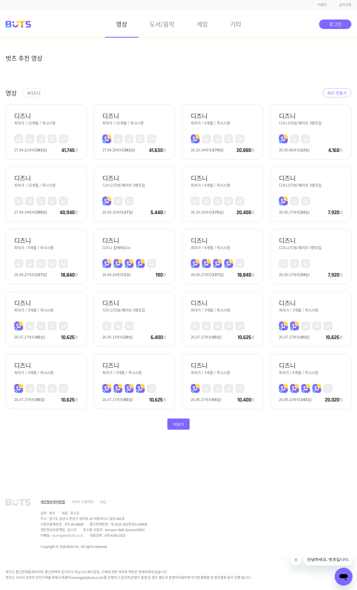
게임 (202, 23)
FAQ (103, 501)
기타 (235, 23)
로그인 (335, 24)
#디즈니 (33, 93)
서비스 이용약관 (82, 501)
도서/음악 (161, 23)
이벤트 (322, 4)
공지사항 (345, 4)
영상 (121, 23)
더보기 (178, 424)
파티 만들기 (337, 93)
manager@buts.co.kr (67, 535)
